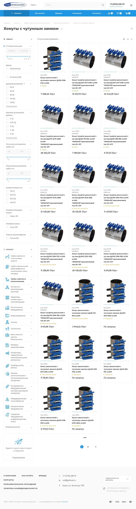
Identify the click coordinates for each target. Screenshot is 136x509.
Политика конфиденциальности (20, 488)
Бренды (42, 476)
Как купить (27, 476)
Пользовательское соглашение (20, 484)
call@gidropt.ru (69, 480)
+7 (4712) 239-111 (117, 4)
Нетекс (65, 502)
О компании (10, 476)
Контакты (9, 480)
